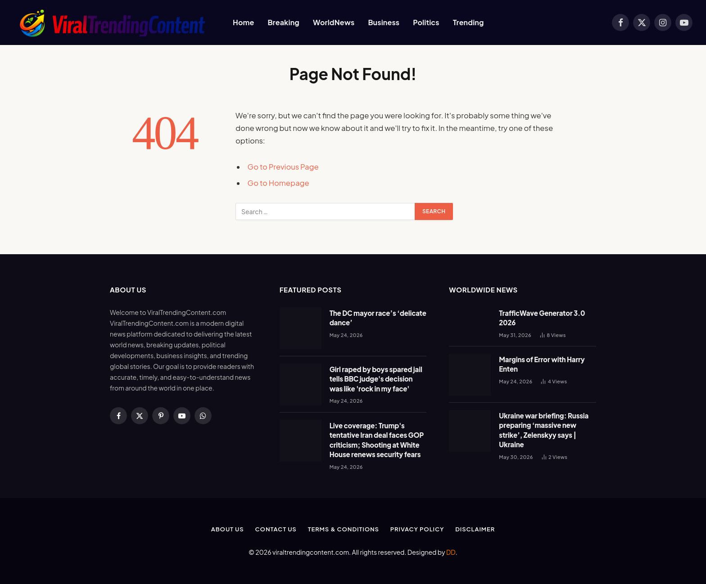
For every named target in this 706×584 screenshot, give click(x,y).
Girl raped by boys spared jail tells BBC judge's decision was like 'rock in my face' (376, 379)
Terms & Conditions (343, 529)
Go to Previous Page (283, 166)
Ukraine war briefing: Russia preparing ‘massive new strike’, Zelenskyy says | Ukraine (543, 430)
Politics (426, 22)
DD (451, 552)
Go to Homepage (278, 183)
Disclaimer (475, 529)
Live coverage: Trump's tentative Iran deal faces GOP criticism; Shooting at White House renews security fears (377, 439)
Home (243, 22)
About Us (227, 529)
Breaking (283, 22)
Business (383, 22)
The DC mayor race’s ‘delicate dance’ (378, 318)
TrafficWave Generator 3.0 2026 (542, 318)
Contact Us (276, 529)
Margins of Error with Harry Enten (541, 364)
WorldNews (333, 22)
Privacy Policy (417, 529)
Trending (468, 22)
